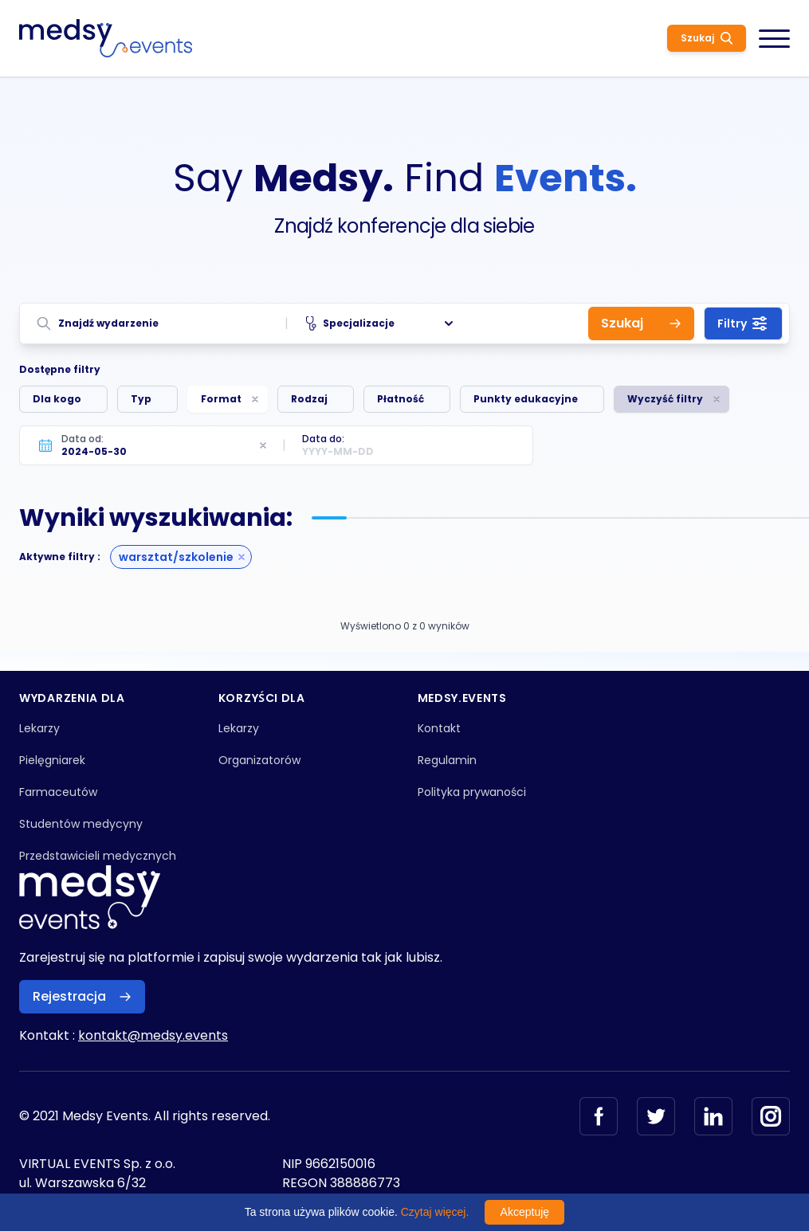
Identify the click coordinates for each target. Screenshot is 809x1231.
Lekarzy (39, 728)
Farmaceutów (58, 792)
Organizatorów (259, 760)
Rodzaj (309, 399)
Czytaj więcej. (435, 1212)
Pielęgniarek (52, 760)
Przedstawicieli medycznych (97, 856)
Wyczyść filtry (665, 399)
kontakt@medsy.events (153, 1035)
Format (221, 399)
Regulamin (447, 760)
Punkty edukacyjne (525, 399)
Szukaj (706, 38)
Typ (141, 399)
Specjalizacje (381, 323)
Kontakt (439, 728)
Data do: (323, 438)
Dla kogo (57, 399)
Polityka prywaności (472, 792)
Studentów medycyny (81, 824)
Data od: (82, 438)
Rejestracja (82, 996)
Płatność (400, 399)
